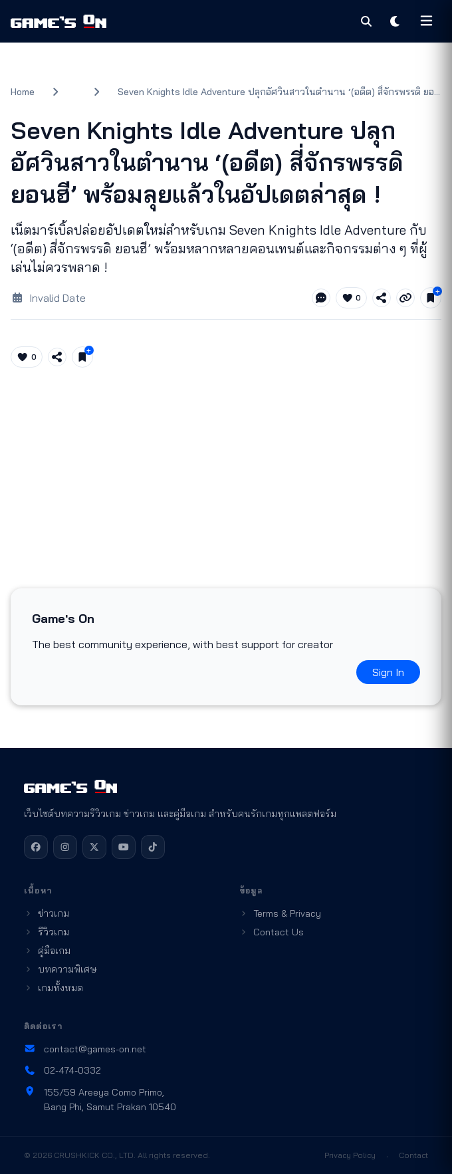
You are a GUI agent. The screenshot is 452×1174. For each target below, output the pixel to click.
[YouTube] (124, 847)
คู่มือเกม (47, 951)
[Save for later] (430, 297)
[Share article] (381, 298)
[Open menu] (426, 21)
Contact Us (271, 932)
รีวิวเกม (46, 932)
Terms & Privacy (280, 913)
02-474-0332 (62, 1070)
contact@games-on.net (85, 1049)
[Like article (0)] (352, 297)
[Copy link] (405, 298)
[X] (94, 847)
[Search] (366, 21)
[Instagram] (65, 847)
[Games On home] (58, 21)
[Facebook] (36, 847)
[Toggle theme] (395, 21)
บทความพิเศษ (60, 969)
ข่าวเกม (46, 913)
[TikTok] (153, 847)
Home (23, 92)
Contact (413, 1155)
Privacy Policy (350, 1155)
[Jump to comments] (321, 298)
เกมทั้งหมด (53, 988)
